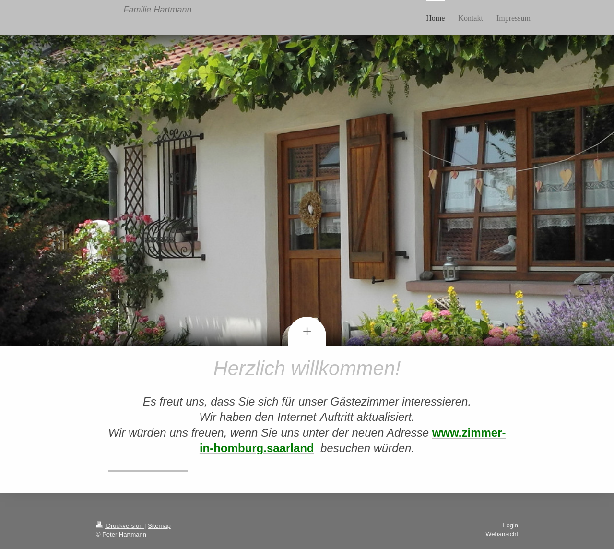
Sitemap (159, 525)
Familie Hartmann (157, 9)
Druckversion (120, 525)
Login (510, 525)
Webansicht (501, 533)
